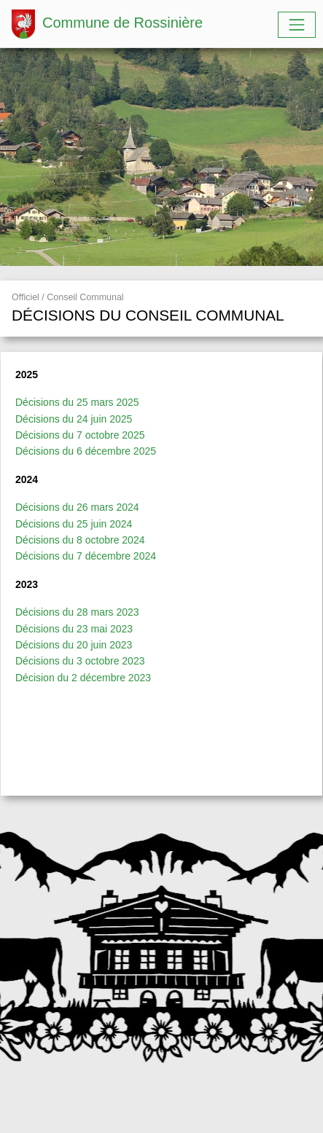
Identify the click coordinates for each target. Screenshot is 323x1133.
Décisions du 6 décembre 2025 (85, 451)
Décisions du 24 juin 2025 (73, 419)
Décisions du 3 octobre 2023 (79, 661)
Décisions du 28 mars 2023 (77, 612)
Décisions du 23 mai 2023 (74, 629)
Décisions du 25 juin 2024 (73, 524)
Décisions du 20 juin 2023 (73, 645)
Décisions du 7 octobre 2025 (79, 435)
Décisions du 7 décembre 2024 (85, 556)
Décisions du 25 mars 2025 (77, 402)
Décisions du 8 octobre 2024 (79, 540)
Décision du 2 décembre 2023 (83, 677)
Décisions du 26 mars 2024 (77, 507)
